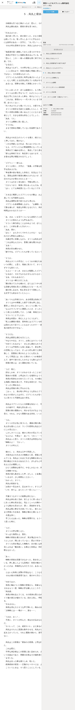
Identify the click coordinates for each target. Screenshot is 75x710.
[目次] (39, 2)
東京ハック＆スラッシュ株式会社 (56, 3)
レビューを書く (50, 11)
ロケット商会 (47, 5)
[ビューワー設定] (33, 2)
